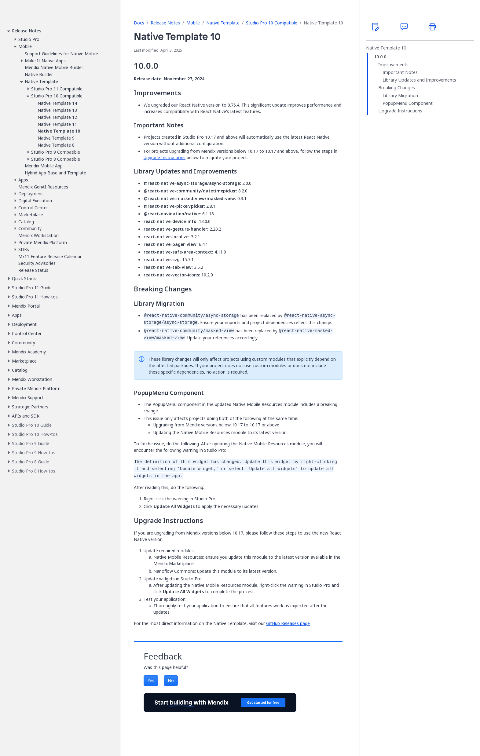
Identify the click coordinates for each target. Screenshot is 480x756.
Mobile (193, 23)
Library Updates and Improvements (419, 80)
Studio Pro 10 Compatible (271, 23)
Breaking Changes (396, 87)
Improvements (393, 64)
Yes (151, 680)
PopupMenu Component (408, 103)
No (171, 680)
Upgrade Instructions (164, 157)
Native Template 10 (386, 48)
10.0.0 (380, 56)
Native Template (223, 23)
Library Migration (400, 95)
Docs (139, 23)
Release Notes (165, 23)
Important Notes (400, 72)
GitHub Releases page (288, 623)
